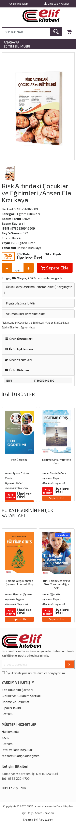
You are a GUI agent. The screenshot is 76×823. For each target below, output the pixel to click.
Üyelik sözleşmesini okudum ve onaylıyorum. (35, 673)
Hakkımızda (10, 731)
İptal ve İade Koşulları (17, 750)
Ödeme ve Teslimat (15, 702)
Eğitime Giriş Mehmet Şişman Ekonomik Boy (19, 582)
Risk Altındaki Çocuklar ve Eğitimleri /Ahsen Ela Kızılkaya (35, 322)
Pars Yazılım (46, 819)
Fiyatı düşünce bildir (19, 303)
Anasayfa (11, 42)
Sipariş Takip (19, 3)
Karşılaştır (64, 287)
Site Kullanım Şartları (17, 690)
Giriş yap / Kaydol (56, 3)
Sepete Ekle (55, 267)
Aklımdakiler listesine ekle (24, 314)
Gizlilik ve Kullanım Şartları (21, 696)
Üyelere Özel (30, 257)
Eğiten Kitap (28, 327)
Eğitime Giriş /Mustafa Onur (56, 461)
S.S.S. (5, 737)
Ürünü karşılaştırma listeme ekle (29, 287)
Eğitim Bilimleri (17, 46)
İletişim (7, 714)
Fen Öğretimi (19, 459)
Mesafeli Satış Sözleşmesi (21, 756)
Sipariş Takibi (11, 708)
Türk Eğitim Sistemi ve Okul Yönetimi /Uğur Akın (57, 584)
